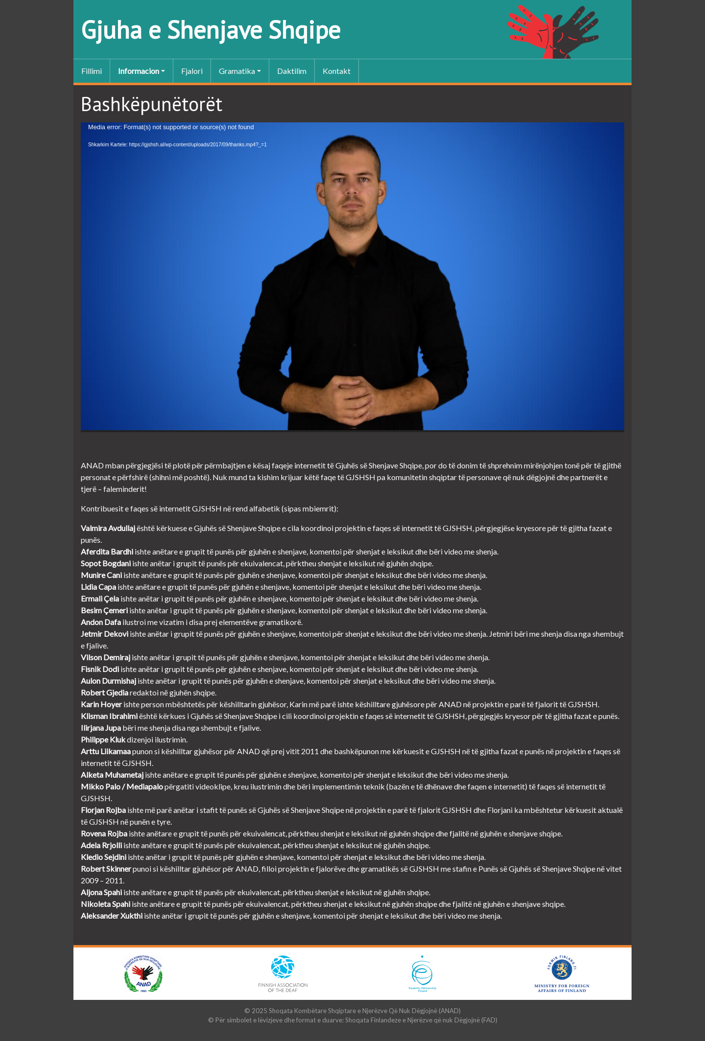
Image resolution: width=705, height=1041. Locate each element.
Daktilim (291, 70)
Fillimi (91, 70)
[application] (352, 277)
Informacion (138, 70)
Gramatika (237, 70)
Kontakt (337, 70)
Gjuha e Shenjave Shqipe (210, 30)
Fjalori (192, 70)
